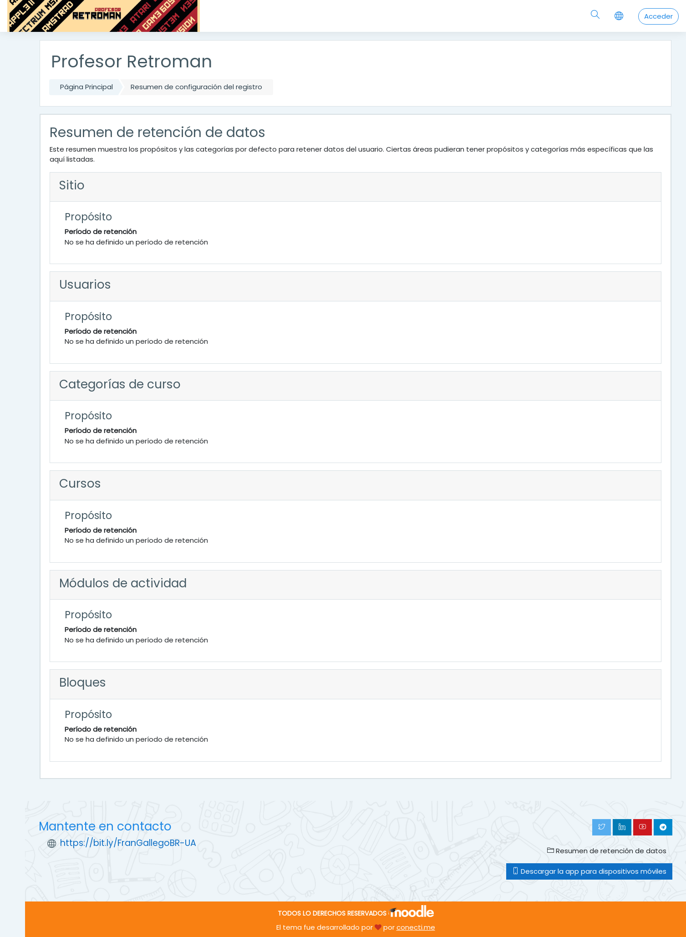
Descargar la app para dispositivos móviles (589, 871)
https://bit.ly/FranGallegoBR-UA (128, 843)
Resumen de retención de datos (606, 851)
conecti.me (415, 927)
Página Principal (86, 87)
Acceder (658, 16)
